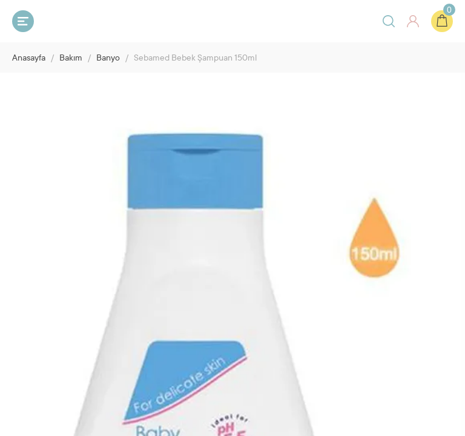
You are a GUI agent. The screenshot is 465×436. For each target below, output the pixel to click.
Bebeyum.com (88, 20)
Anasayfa (28, 59)
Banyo (108, 59)
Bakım (70, 59)
